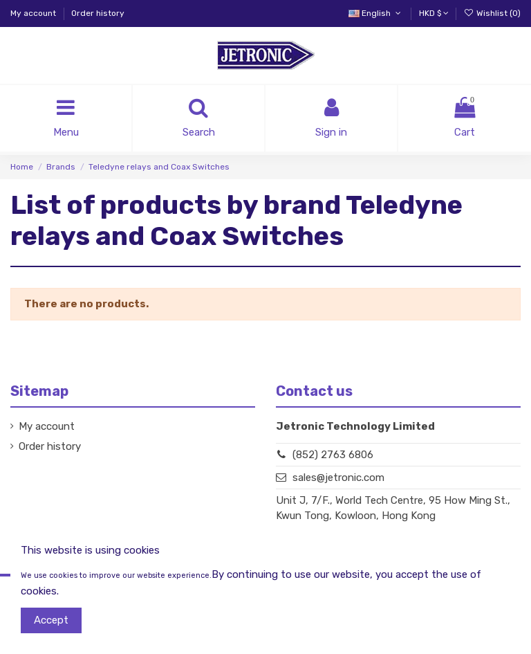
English (375, 13)
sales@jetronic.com (338, 477)
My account (34, 13)
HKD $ (434, 13)
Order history (97, 13)
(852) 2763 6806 (332, 454)
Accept (51, 620)
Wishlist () (492, 13)
